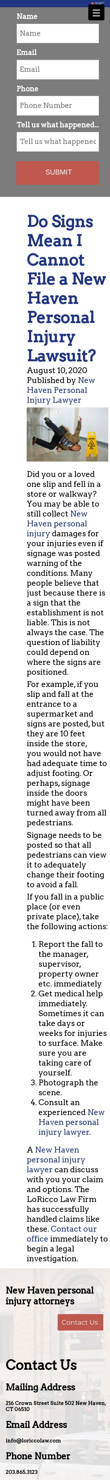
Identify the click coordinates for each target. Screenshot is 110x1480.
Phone (27, 89)
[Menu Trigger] (96, 12)
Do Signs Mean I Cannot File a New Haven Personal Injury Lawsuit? (66, 288)
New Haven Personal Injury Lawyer (61, 390)
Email (26, 52)
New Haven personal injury (57, 523)
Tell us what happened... (57, 125)
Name (27, 16)
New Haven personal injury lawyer (71, 1122)
